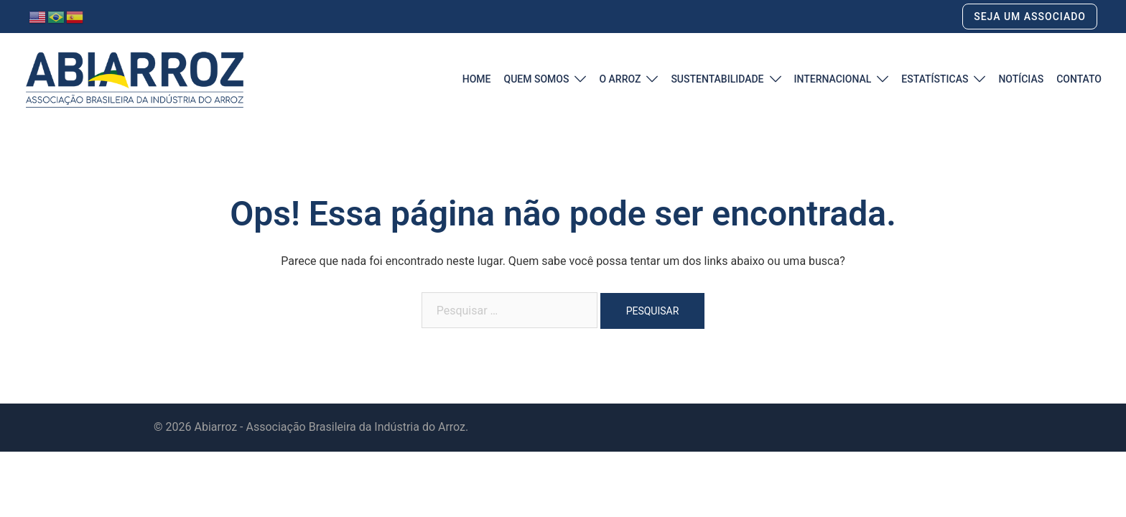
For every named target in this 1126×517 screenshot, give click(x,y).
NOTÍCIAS (1020, 79)
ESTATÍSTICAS (934, 79)
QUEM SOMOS (536, 79)
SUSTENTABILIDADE (717, 79)
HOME (476, 79)
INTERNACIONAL (833, 79)
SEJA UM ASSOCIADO (1030, 16)
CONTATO (1079, 79)
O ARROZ (620, 79)
